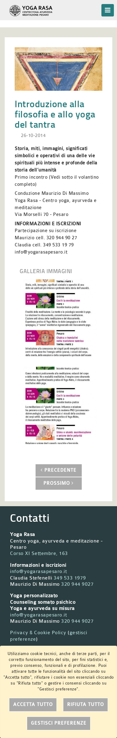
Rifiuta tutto (85, 704)
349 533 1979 (70, 578)
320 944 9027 (77, 584)
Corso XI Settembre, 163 (39, 553)
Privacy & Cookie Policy (38, 632)
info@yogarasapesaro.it (38, 571)
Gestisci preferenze (58, 723)
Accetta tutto (33, 704)
